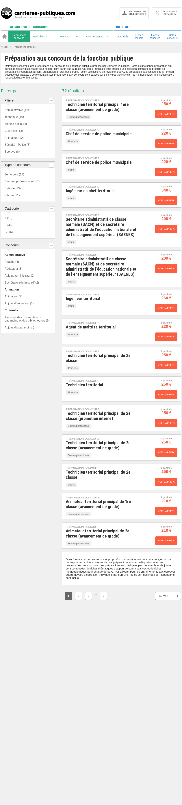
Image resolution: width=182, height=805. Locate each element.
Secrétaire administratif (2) (22, 282)
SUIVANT (168, 595)
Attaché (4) (12, 261)
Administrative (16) (17, 110)
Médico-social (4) (16, 123)
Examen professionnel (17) (22, 181)
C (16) (9, 232)
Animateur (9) (13, 296)
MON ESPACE (170, 12)
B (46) (9, 225)
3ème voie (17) (14, 174)
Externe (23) (13, 188)
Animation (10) (14, 137)
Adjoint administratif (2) (20, 275)
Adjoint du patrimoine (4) (20, 327)
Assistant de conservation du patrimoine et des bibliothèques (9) (27, 319)
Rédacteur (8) (14, 268)
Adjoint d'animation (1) (19, 303)
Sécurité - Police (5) (17, 144)
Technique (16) (14, 116)
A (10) (8, 218)
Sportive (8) (12, 151)
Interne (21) (12, 195)
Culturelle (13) (14, 130)
